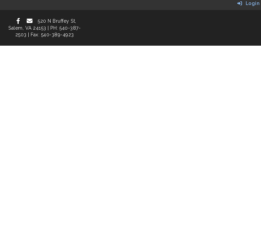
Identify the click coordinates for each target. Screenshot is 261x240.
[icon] (18, 21)
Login (248, 3)
